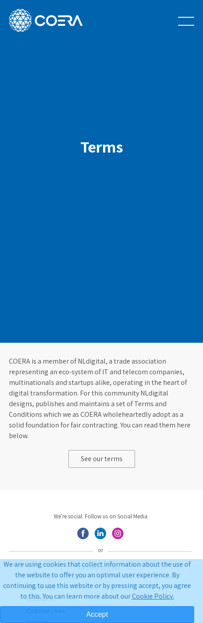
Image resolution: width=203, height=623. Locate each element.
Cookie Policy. (153, 596)
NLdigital (92, 361)
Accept (97, 614)
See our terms (102, 458)
